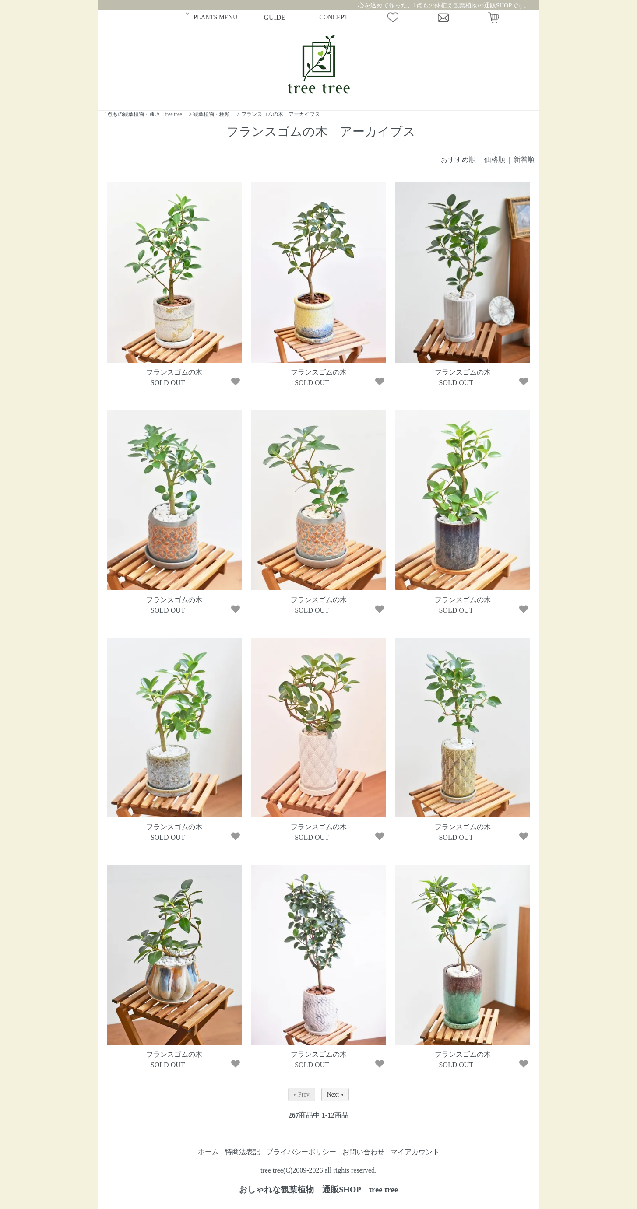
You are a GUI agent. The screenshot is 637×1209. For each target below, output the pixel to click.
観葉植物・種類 (211, 114)
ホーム (208, 1152)
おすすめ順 (458, 159)
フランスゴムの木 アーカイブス (280, 114)
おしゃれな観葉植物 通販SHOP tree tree (318, 1189)
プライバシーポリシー (301, 1152)
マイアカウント (415, 1152)
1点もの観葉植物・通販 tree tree (143, 114)
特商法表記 (242, 1152)
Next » (335, 1094)
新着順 (524, 159)
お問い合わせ (363, 1152)
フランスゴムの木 (174, 372)
